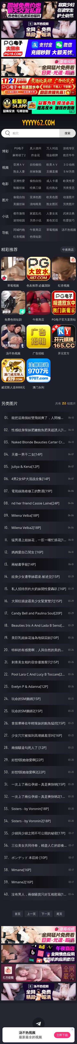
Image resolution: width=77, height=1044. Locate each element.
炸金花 (35, 155)
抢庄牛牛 (69, 155)
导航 (5, 232)
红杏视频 (19, 236)
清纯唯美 (35, 204)
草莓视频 (52, 230)
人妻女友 (52, 213)
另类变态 (69, 188)
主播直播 (52, 171)
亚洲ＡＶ (19, 164)
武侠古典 (69, 213)
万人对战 (52, 148)
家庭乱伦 (35, 213)
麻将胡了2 (19, 155)
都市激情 (19, 213)
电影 (5, 183)
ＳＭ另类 (69, 171)
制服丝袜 (19, 188)
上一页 (31, 914)
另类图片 (69, 204)
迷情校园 (19, 220)
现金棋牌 (52, 155)
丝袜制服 (35, 171)
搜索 (67, 133)
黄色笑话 (52, 220)
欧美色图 (52, 197)
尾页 (59, 914)
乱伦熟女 (52, 188)
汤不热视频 (69, 230)
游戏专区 (69, 148)
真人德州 (35, 148)
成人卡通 (52, 181)
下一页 (45, 914)
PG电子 (19, 148)
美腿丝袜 (19, 204)
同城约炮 (19, 230)
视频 (5, 167)
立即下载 (62, 1035)
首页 (18, 914)
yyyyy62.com (38, 123)
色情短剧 (35, 236)
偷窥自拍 (19, 197)
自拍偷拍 (35, 164)
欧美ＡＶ (52, 164)
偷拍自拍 (35, 181)
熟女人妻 (19, 171)
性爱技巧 (69, 220)
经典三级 (35, 188)
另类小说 (35, 220)
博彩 (5, 151)
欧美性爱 (69, 181)
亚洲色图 (35, 197)
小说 (5, 216)
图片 (5, 200)
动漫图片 (69, 197)
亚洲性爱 (19, 181)
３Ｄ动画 (69, 164)
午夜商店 (35, 230)
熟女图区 (52, 204)
